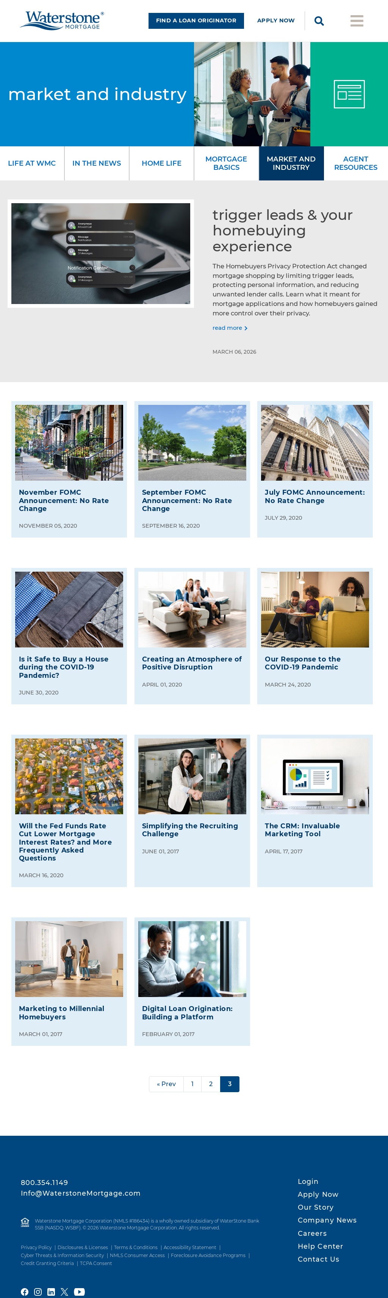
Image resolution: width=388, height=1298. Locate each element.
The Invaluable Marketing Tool (302, 825)
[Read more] (230, 323)
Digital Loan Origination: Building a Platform (187, 1008)
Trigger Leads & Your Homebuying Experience (283, 225)
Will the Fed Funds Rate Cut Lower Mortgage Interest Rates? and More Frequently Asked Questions (65, 837)
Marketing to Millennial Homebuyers (62, 1008)
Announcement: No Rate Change (64, 496)
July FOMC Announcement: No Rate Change (315, 492)
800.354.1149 (44, 1183)
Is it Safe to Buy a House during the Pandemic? (63, 662)
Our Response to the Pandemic (303, 658)
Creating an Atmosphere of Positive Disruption (192, 658)
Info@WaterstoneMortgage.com (81, 1193)
